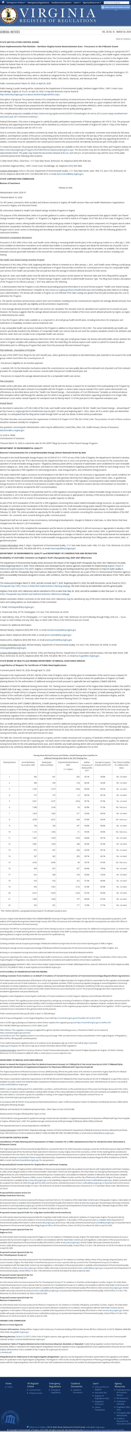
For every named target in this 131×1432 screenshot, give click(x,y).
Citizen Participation (100, 1408)
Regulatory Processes (99, 1402)
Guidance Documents (61, 2)
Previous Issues (35, 1393)
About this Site (101, 1392)
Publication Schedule (121, 1402)
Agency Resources (91, 2)
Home (10, 1387)
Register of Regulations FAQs (102, 1397)
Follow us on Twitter (37, 1427)
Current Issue (35, 1390)
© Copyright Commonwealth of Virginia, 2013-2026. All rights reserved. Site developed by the (65, 1430)
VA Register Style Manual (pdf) (123, 1414)
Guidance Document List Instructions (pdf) (124, 1421)
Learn (76, 2)
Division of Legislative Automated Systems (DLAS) (103, 1430)
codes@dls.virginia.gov (95, 1427)
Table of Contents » (123, 39)
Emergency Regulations (38, 2)
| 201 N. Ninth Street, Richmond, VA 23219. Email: (65, 1427)
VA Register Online (15, 2)
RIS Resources (123, 1398)
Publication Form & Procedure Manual (123, 1392)
